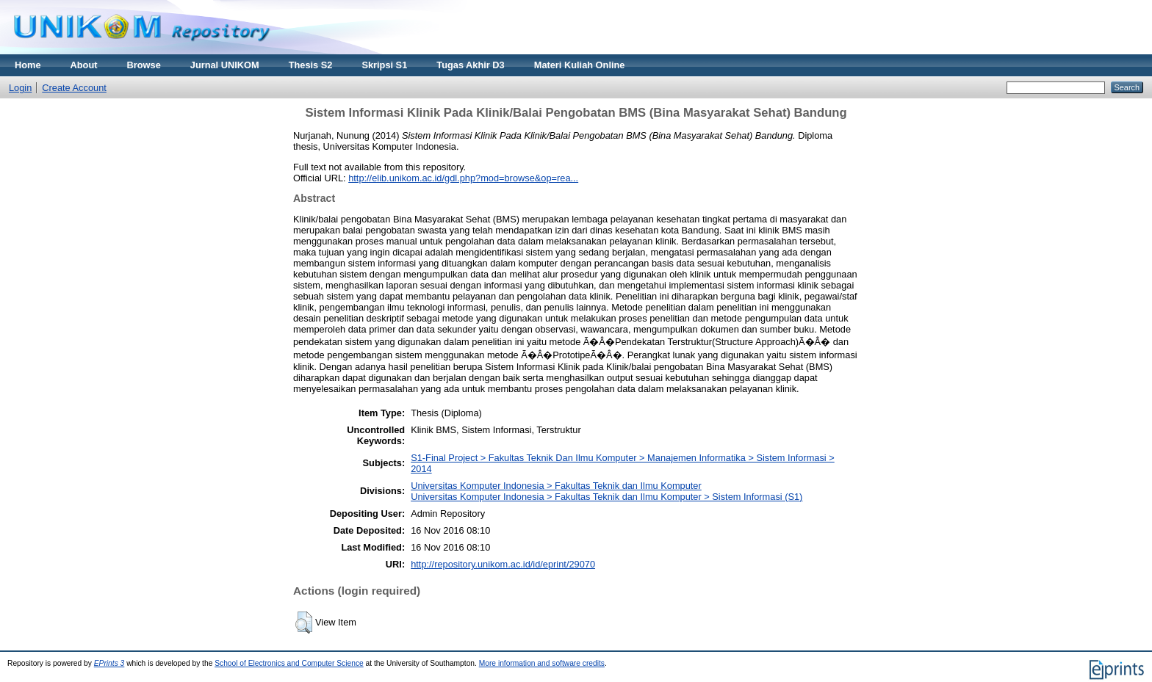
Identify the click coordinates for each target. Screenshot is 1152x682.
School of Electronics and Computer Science (289, 663)
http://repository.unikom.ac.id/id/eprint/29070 (503, 564)
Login (20, 87)
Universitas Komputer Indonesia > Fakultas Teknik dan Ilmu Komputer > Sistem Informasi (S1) (606, 496)
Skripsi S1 (384, 64)
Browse (144, 64)
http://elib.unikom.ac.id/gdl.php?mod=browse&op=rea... (463, 178)
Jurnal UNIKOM (224, 64)
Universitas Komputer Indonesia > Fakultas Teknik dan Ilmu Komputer (556, 485)
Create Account (74, 87)
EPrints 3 (109, 663)
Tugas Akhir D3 (470, 64)
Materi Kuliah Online (579, 64)
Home (28, 64)
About (84, 64)
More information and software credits (542, 663)
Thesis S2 (311, 64)
